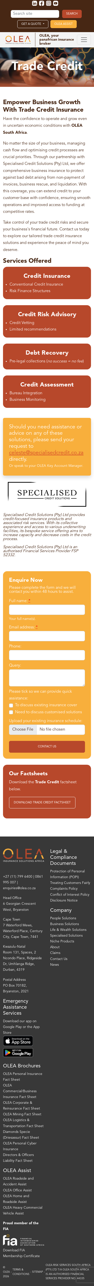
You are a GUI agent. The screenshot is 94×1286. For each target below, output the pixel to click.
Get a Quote (31, 24)
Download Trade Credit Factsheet (42, 802)
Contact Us (47, 746)
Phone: (15, 647)
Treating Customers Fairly (70, 883)
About (55, 947)
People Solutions (63, 918)
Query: (15, 666)
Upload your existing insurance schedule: (45, 721)
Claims (55, 953)
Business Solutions (64, 924)
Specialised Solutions (66, 935)
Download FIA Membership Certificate (21, 1253)
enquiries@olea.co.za (19, 888)
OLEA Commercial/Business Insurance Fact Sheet (20, 1091)
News (54, 965)
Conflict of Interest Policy (69, 894)
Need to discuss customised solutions (48, 712)
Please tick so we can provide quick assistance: (40, 695)
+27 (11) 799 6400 (17, 876)
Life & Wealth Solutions (68, 930)
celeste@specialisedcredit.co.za (46, 453)
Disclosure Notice (64, 900)
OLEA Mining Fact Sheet (22, 1114)
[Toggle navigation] (84, 40)
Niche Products (62, 941)
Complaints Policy (64, 888)
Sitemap (37, 1272)
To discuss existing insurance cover (46, 705)
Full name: (19, 601)
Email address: (23, 627)
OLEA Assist (63, 24)
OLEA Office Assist (17, 1190)
